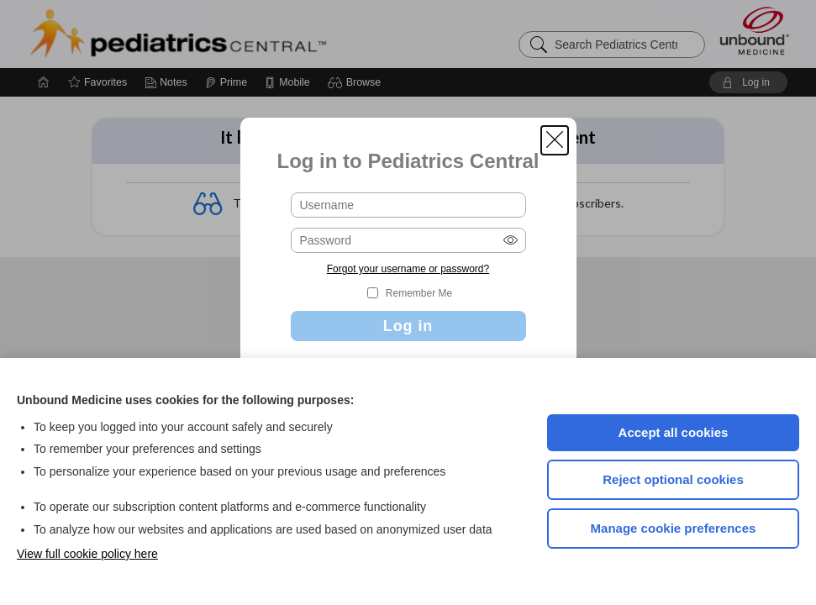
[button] (554, 140)
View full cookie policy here (87, 553)
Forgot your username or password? (408, 269)
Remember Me (419, 293)
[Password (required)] (408, 240)
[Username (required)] (408, 205)
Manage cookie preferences (673, 528)
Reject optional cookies (673, 479)
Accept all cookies (674, 432)
